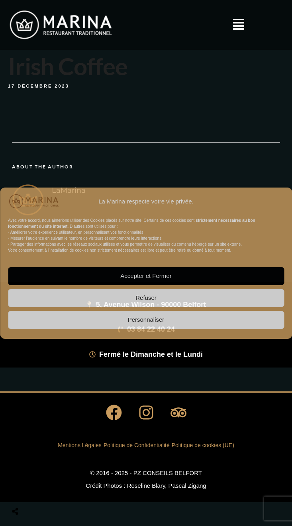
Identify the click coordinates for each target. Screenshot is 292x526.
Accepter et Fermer (145, 275)
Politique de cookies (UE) (203, 445)
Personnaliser (146, 319)
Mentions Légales (80, 445)
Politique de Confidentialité (137, 445)
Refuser (146, 297)
